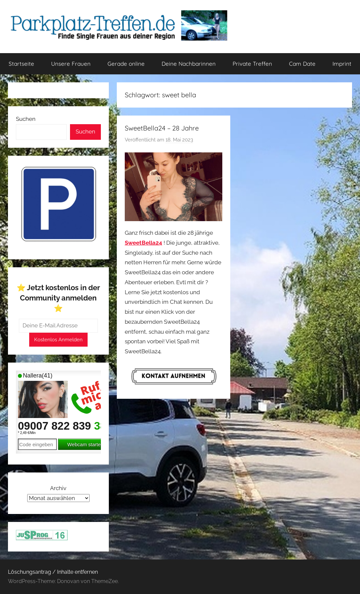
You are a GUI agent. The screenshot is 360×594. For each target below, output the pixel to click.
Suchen (26, 119)
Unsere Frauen (71, 63)
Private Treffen (252, 63)
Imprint (341, 63)
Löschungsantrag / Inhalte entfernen (53, 572)
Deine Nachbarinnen (189, 63)
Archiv (58, 488)
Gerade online (126, 63)
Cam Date (302, 63)
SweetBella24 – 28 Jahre (162, 128)
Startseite (21, 63)
